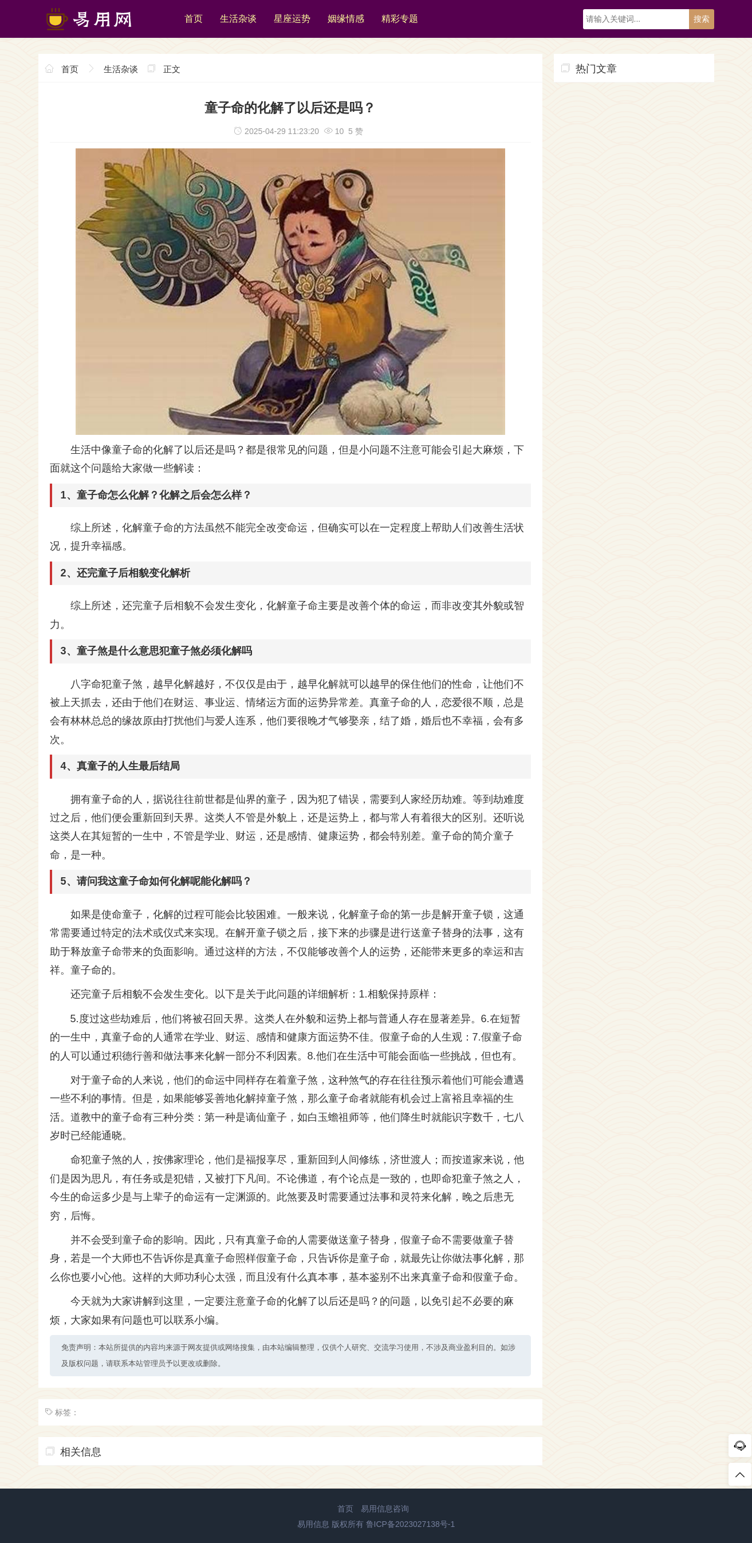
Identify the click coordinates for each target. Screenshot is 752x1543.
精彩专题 (399, 18)
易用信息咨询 (385, 1508)
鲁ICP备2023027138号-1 (410, 1524)
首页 (193, 18)
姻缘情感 (346, 18)
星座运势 (292, 18)
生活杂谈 (238, 18)
